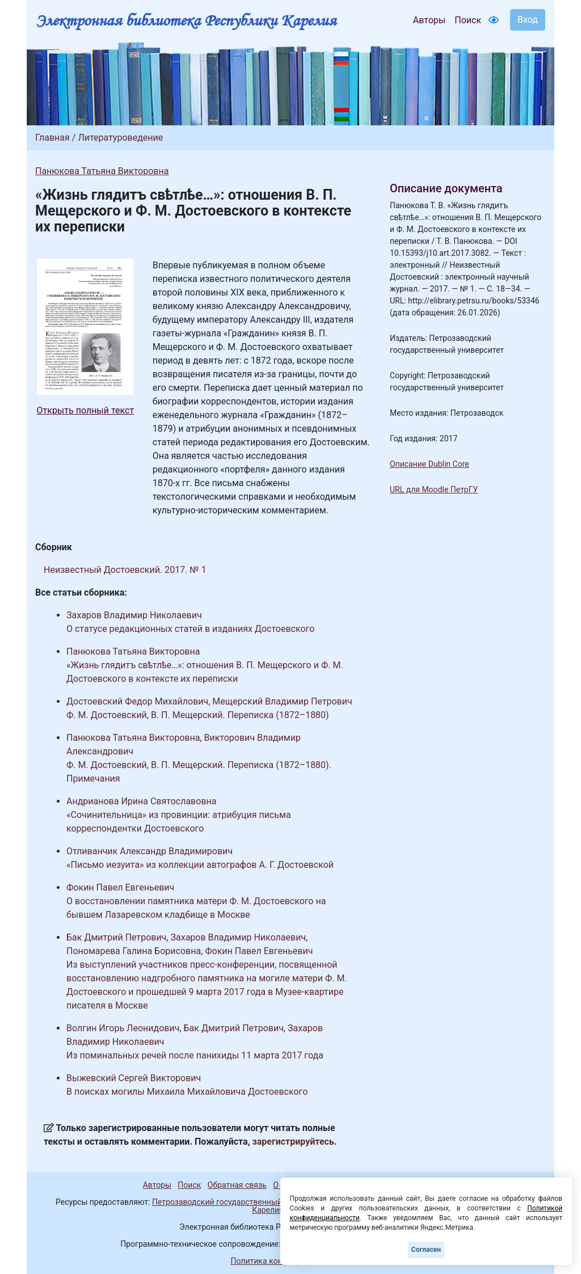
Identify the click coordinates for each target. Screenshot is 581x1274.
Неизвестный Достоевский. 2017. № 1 (125, 569)
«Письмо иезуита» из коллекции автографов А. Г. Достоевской (200, 864)
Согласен (426, 1250)
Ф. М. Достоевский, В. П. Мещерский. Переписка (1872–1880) (197, 715)
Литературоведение (120, 137)
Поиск (467, 20)
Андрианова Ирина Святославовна (141, 801)
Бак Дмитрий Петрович (116, 937)
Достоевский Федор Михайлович (137, 701)
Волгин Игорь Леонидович (122, 1028)
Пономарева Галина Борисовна (133, 951)
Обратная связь (237, 1184)
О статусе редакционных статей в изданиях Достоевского (190, 628)
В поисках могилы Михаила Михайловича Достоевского (187, 1091)
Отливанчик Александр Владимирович (149, 851)
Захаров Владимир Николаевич (134, 615)
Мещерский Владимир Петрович (282, 701)
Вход (527, 19)
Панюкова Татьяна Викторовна (102, 171)
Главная (52, 137)
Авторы (429, 20)
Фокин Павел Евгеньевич (120, 887)
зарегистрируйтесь (293, 1141)
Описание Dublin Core (429, 464)
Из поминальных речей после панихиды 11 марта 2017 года (194, 1055)
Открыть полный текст (85, 410)
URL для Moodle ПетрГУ (434, 489)
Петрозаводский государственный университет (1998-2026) (264, 1201)
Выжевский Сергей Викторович (133, 1078)
